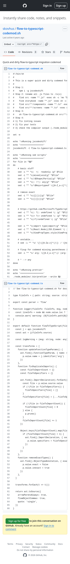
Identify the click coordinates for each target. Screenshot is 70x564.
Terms (10, 544)
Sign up (61, 5)
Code (9, 52)
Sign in (47, 5)
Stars (48, 52)
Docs (60, 544)
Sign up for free (17, 521)
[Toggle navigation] (5, 6)
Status (38, 544)
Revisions (27, 52)
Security (29, 544)
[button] (46, 44)
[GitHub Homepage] (25, 555)
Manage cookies (40, 547)
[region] (35, 175)
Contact (26, 547)
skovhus (8, 29)
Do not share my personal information (35, 550)
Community (49, 544)
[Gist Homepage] (25, 6)
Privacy (19, 544)
